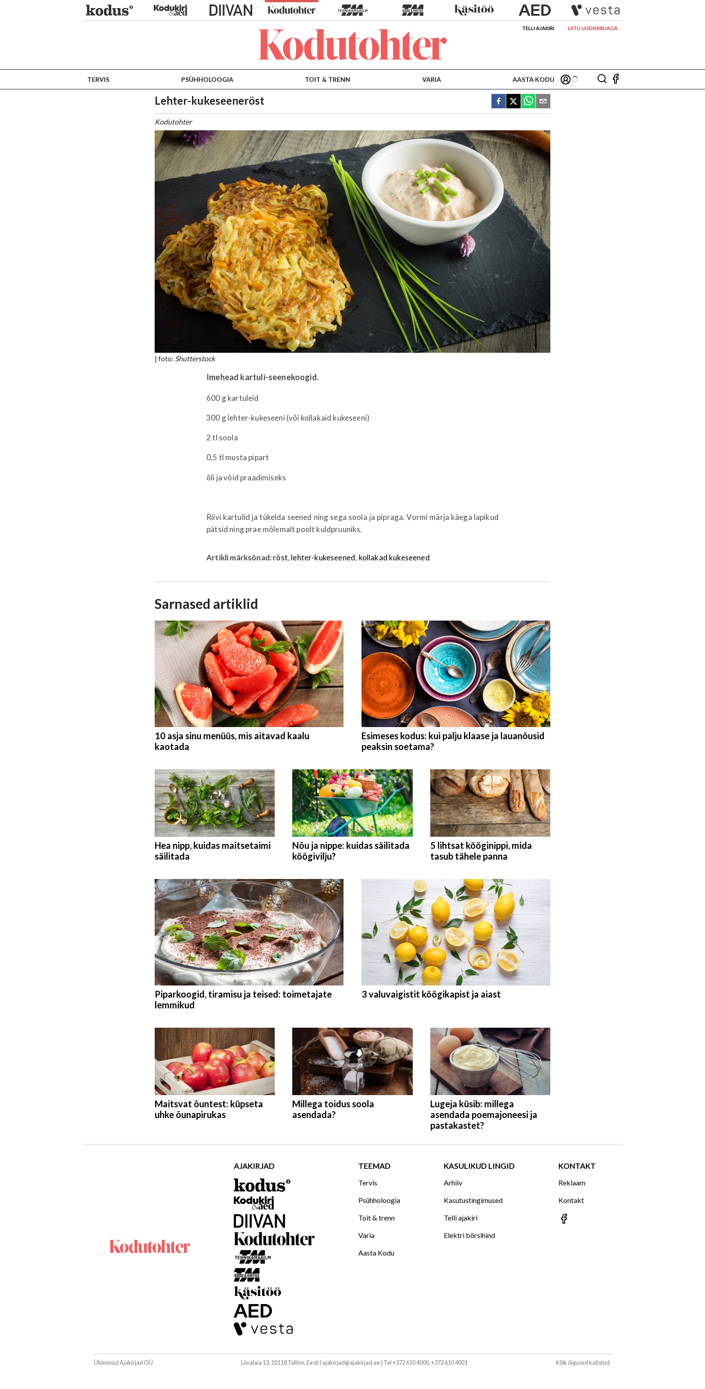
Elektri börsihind (469, 1235)
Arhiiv (453, 1182)
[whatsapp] (528, 102)
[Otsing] (602, 79)
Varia (431, 79)
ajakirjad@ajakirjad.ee (351, 1362)
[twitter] (513, 102)
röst (280, 557)
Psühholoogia (207, 79)
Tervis (98, 79)
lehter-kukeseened (323, 557)
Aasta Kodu (533, 79)
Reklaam (571, 1182)
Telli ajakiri (538, 28)
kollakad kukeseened (394, 557)
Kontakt (571, 1200)
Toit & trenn (327, 79)
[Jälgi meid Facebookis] (615, 79)
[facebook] (498, 102)
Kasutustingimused (473, 1200)
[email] (543, 102)
